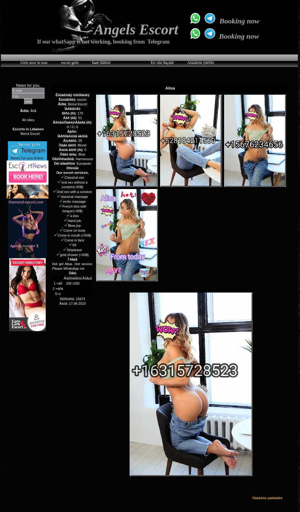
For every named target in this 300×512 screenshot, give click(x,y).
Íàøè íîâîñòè (101, 62)
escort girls (69, 62)
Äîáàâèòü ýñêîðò (200, 62)
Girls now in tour (34, 62)
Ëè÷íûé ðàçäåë (162, 62)
